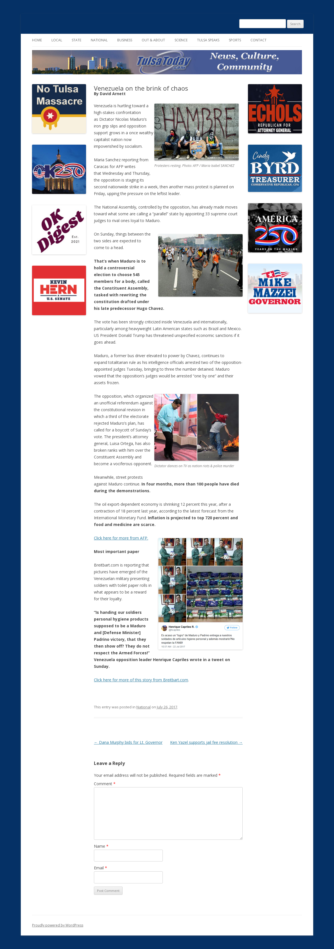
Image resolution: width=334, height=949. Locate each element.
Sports (235, 40)
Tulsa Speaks (208, 40)
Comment (105, 783)
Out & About (153, 40)
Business (124, 40)
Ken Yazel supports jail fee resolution (206, 742)
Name (101, 846)
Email (100, 867)
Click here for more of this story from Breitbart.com (141, 679)
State (76, 40)
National (99, 40)
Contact (258, 40)
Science (181, 40)
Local (56, 40)
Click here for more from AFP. (121, 538)
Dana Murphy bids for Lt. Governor (128, 742)
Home (37, 40)
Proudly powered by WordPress (57, 925)
